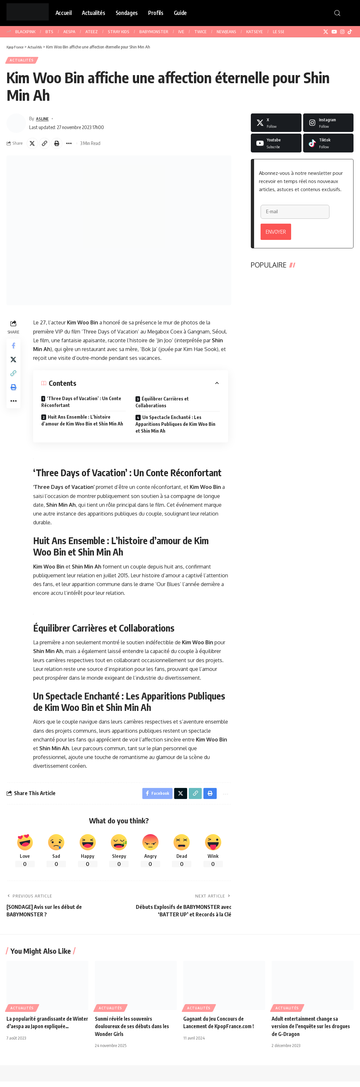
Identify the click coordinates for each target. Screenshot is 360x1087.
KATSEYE (254, 31)
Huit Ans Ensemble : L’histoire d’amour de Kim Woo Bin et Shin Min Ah (83, 424)
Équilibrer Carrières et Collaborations (163, 406)
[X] (326, 32)
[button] (337, 13)
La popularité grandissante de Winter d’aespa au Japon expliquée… (41, 1032)
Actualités (23, 61)
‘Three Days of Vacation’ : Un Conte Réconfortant (82, 405)
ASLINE (43, 121)
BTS (49, 31)
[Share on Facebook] (14, 350)
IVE (181, 31)
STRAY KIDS (118, 31)
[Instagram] (342, 32)
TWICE (200, 31)
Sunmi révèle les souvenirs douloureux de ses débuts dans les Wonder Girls (135, 1032)
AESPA (69, 31)
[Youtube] (276, 145)
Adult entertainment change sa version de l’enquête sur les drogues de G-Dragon (308, 1032)
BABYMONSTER (153, 31)
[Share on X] (33, 146)
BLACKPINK (25, 31)
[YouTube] (334, 32)
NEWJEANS (226, 31)
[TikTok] (350, 32)
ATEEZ (91, 31)
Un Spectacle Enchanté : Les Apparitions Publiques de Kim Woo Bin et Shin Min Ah (176, 428)
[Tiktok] (328, 145)
